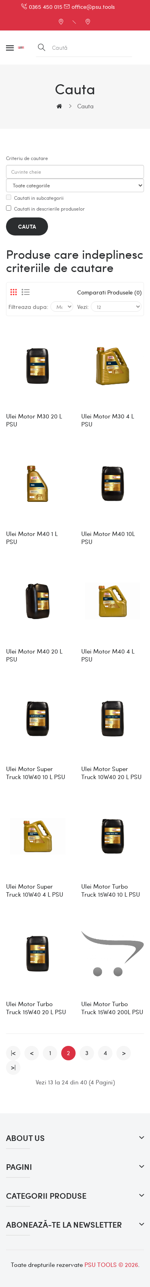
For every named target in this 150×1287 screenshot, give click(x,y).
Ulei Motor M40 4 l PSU (107, 655)
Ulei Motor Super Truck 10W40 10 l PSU (35, 773)
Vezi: (83, 306)
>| (13, 1067)
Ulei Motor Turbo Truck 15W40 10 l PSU (110, 890)
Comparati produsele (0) (109, 292)
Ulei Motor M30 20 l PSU (34, 420)
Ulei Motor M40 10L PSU (108, 538)
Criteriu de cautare (27, 158)
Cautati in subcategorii (35, 197)
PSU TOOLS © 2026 (111, 1264)
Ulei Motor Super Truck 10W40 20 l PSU (111, 773)
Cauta (85, 105)
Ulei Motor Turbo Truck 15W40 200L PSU (112, 1008)
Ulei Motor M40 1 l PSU (32, 538)
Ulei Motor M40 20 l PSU (34, 655)
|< (13, 1052)
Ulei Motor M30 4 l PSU (107, 420)
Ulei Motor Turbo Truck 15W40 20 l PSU (36, 1008)
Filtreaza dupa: (28, 306)
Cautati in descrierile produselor (45, 208)
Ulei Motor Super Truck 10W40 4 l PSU (34, 890)
